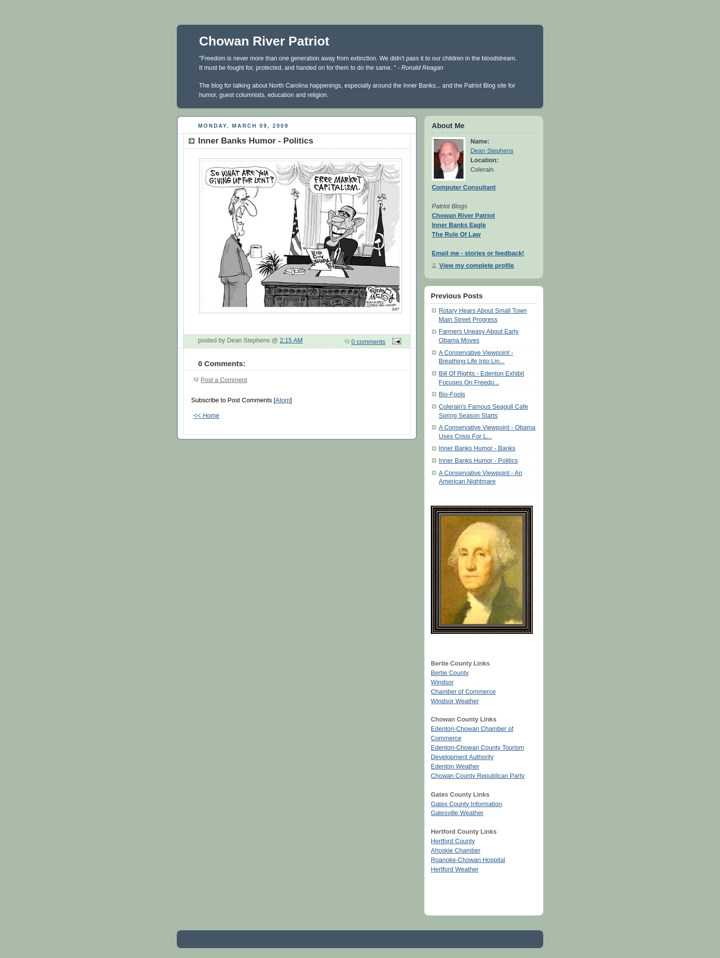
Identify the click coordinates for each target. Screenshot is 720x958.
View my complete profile (476, 265)
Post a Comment (224, 380)
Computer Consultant (464, 187)
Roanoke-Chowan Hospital (468, 860)
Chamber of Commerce (463, 691)
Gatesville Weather (457, 813)
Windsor (442, 682)
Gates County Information (466, 804)
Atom (282, 400)
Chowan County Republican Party (477, 775)
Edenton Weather (455, 766)
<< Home (206, 415)
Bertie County (449, 673)
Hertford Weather (454, 869)
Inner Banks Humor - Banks (477, 448)
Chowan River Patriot (264, 41)
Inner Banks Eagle (459, 225)
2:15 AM (291, 340)
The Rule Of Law (456, 234)
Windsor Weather (455, 701)
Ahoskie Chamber (455, 850)
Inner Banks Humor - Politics (478, 460)
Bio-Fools (452, 394)
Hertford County (453, 841)
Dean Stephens (492, 150)
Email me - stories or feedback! (478, 253)
